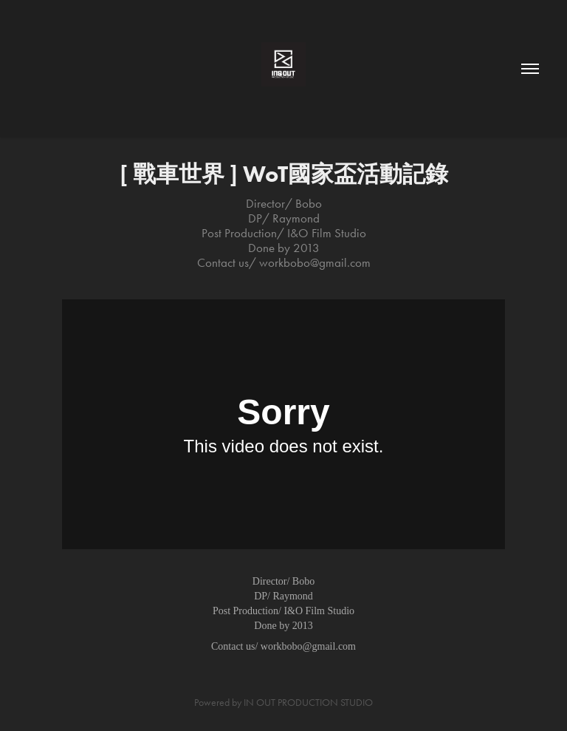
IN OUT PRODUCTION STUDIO (308, 702)
